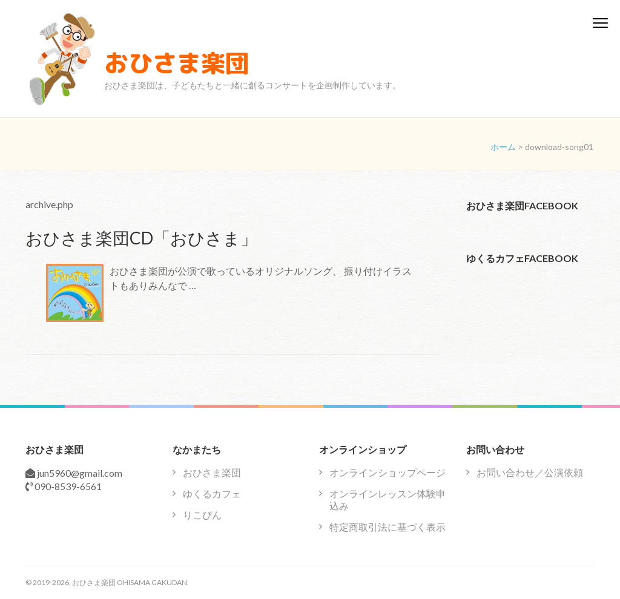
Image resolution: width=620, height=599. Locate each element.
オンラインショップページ (387, 472)
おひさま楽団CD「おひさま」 (141, 237)
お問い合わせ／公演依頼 (530, 472)
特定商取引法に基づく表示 (387, 526)
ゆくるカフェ (212, 493)
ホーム (503, 147)
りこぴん (202, 514)
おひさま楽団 (176, 63)
